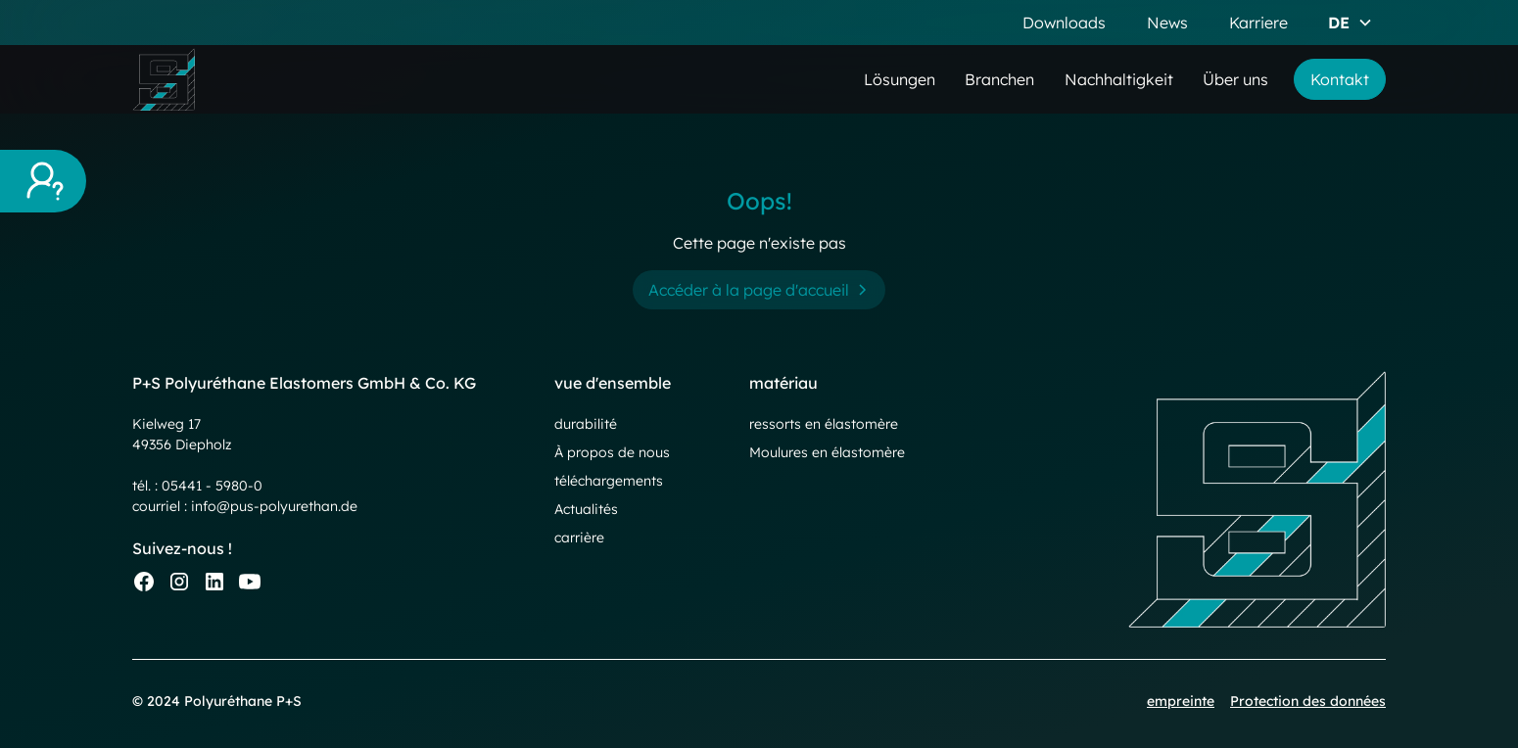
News (1167, 22)
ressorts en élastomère (823, 424)
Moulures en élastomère (827, 452)
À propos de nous (612, 452)
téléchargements (608, 481)
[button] (1350, 22)
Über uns (1235, 79)
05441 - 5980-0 (212, 485)
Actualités (586, 509)
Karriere (1258, 22)
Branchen (999, 79)
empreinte (1180, 701)
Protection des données (1308, 701)
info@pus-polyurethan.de (274, 506)
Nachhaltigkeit (1119, 79)
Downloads (1064, 22)
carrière (579, 537)
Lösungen (899, 79)
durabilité (585, 424)
